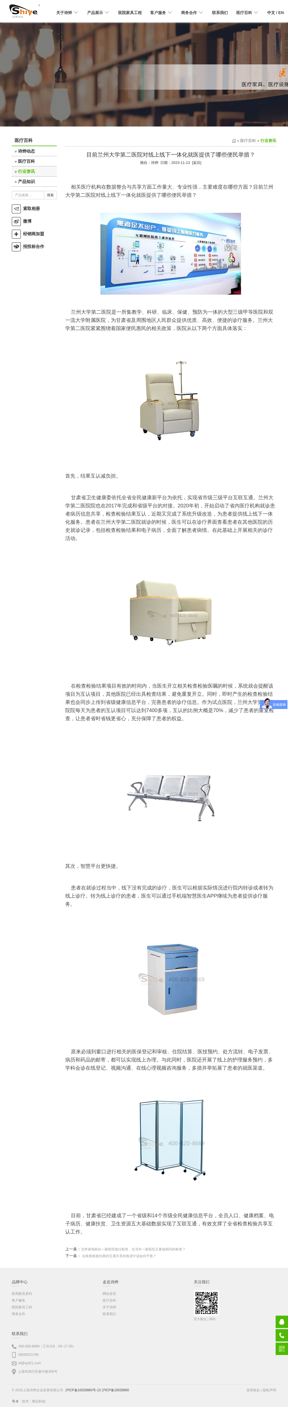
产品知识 (26, 181)
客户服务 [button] (161, 12)
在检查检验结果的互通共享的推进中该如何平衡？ (119, 1256)
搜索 (50, 195)
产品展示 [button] (98, 12)
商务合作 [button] (192, 12)
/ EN (275, 12)
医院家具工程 (130, 12)
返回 (196, 163)
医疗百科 (26, 161)
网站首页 (109, 1294)
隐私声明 (269, 1390)
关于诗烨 (109, 1307)
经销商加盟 (28, 233)
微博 (22, 221)
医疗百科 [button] (247, 12)
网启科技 (39, 1401)
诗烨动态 (26, 151)
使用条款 (253, 1390)
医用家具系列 (22, 1294)
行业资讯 (26, 171)
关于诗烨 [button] (67, 12)
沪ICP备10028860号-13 (83, 1390)
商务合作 (18, 1314)
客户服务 (18, 1300)
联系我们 (220, 12)
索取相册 (26, 208)
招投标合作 (28, 246)
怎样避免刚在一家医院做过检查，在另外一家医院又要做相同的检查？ (133, 1249)
